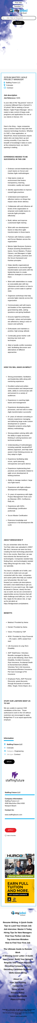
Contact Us (18, 986)
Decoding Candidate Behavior (18, 969)
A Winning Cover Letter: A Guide (18, 956)
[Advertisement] (18, 46)
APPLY (10, 830)
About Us (17, 979)
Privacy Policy (17, 993)
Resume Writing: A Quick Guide (18, 922)
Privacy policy (23, 1016)
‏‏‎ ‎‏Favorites (18, 6)
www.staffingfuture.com (13, 815)
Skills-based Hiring (18, 973)
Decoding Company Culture (18, 966)
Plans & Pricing (18, 999)
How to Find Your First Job (17, 943)
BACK (9, 762)
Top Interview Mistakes (17, 939)
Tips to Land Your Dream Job (17, 926)
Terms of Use (18, 989)
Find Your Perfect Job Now (17, 936)
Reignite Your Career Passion (17, 963)
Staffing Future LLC (13, 792)
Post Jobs (18, 2)
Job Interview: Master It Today (18, 929)
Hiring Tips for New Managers (18, 933)
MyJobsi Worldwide (18, 996)
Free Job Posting (18, 982)
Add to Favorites (11, 835)
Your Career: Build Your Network (18, 959)
